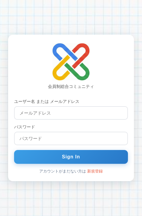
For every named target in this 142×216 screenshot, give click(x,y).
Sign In (71, 156)
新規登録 (95, 171)
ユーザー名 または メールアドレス (46, 101)
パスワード (24, 126)
